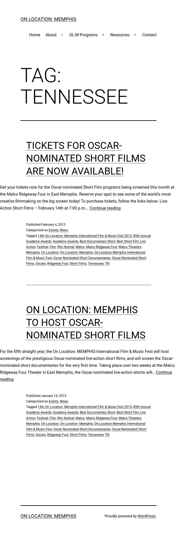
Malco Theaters (129, 247)
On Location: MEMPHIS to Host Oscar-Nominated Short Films (85, 322)
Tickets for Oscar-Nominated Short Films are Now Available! (85, 158)
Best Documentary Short (97, 241)
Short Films (78, 263)
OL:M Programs (83, 34)
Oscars (41, 263)
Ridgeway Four (57, 263)
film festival (65, 247)
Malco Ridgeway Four (101, 247)
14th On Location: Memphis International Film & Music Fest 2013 (85, 236)
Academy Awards (65, 241)
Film (53, 247)
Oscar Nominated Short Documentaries (81, 258)
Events (53, 230)
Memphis (33, 252)
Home (34, 34)
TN (107, 263)
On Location (50, 252)
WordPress (147, 516)
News (64, 230)
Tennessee (96, 263)
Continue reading (105, 208)
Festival (42, 247)
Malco (80, 247)
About (51, 34)
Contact (149, 34)
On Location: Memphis (48, 19)
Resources (120, 34)
